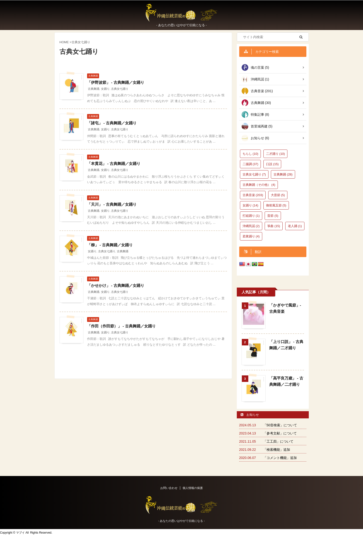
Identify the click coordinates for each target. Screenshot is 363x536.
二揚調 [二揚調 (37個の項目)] (250, 164)
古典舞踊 (93, 88)
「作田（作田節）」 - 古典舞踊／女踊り (121, 326)
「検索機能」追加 (276, 450)
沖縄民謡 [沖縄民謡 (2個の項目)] (251, 226)
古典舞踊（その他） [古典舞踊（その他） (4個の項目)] (259, 185)
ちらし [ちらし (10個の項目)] (250, 154)
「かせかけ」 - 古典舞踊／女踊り (115, 285)
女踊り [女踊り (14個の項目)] (250, 205)
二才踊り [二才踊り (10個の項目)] (275, 154)
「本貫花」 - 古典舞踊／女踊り (113, 164)
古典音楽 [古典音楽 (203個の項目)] (253, 195)
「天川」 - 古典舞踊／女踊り (112, 204)
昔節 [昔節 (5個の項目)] (272, 215)
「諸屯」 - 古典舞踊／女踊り (112, 123)
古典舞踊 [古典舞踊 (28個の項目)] (283, 174)
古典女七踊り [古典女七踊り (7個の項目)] (254, 174)
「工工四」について (278, 441)
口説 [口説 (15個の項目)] (272, 164)
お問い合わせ (169, 488)
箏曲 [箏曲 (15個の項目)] (273, 226)
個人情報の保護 (193, 488)
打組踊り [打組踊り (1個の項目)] (251, 215)
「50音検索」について (280, 425)
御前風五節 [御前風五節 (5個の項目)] (276, 205)
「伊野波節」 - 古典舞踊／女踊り (115, 82)
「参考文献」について (280, 433)
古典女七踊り (119, 88)
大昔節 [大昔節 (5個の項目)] (278, 195)
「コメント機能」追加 (280, 458)
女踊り (105, 88)
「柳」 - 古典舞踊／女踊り (110, 245)
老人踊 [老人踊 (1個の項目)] (295, 226)
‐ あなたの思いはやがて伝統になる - (181, 521)
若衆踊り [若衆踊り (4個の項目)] (251, 236)
